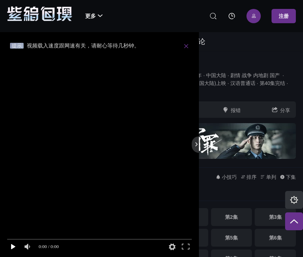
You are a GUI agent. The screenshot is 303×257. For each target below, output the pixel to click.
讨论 (198, 41)
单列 (268, 177)
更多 (94, 16)
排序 (248, 177)
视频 (174, 41)
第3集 (275, 217)
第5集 (231, 238)
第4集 (187, 238)
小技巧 (226, 177)
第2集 (231, 217)
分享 (281, 109)
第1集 (187, 217)
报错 (231, 109)
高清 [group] (179, 194)
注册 (284, 16)
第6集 (275, 238)
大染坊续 (183, 63)
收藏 (182, 109)
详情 (174, 91)
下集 (288, 177)
